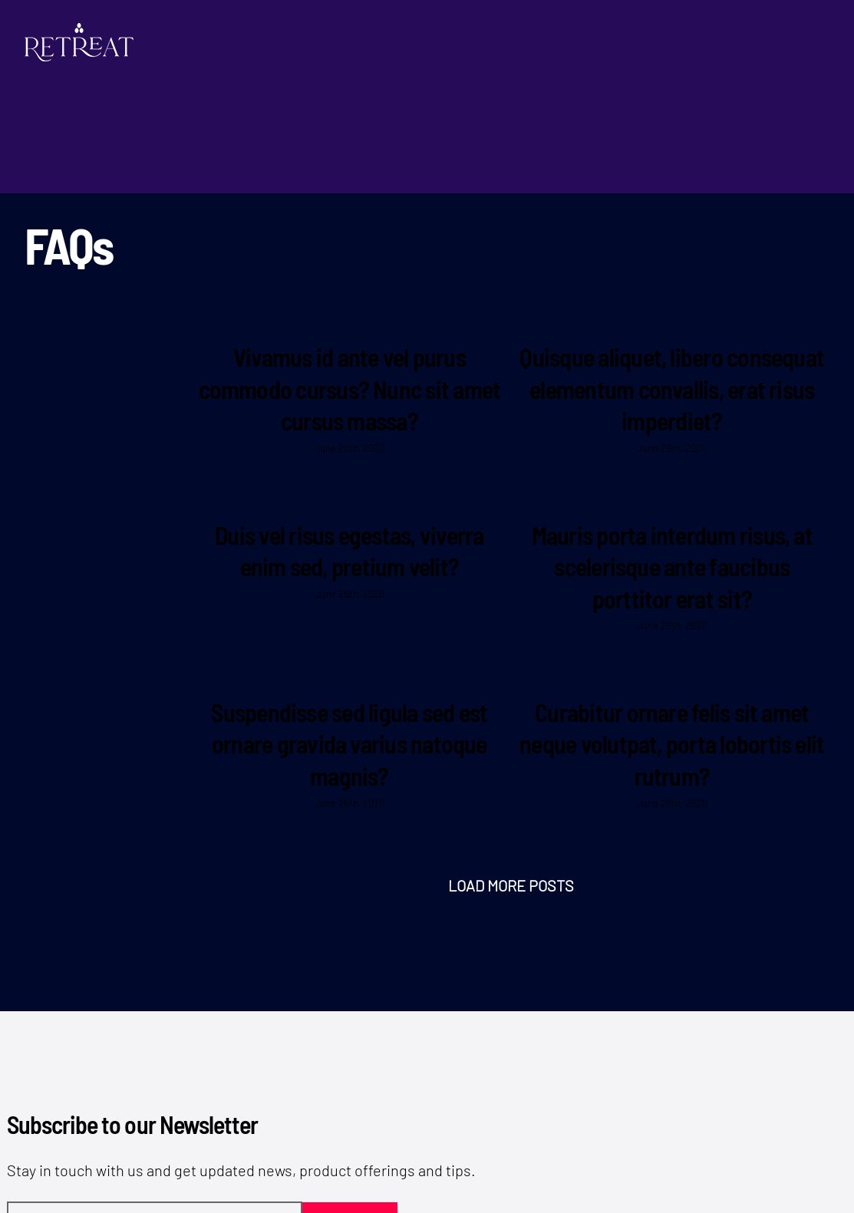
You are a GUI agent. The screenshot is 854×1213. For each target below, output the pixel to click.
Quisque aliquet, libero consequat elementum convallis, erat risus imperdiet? (671, 388)
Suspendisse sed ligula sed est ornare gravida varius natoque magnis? (349, 743)
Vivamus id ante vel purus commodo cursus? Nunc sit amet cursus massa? (350, 388)
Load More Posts (511, 885)
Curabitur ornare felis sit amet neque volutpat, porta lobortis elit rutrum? (671, 743)
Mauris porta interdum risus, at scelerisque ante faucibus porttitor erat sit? (672, 566)
